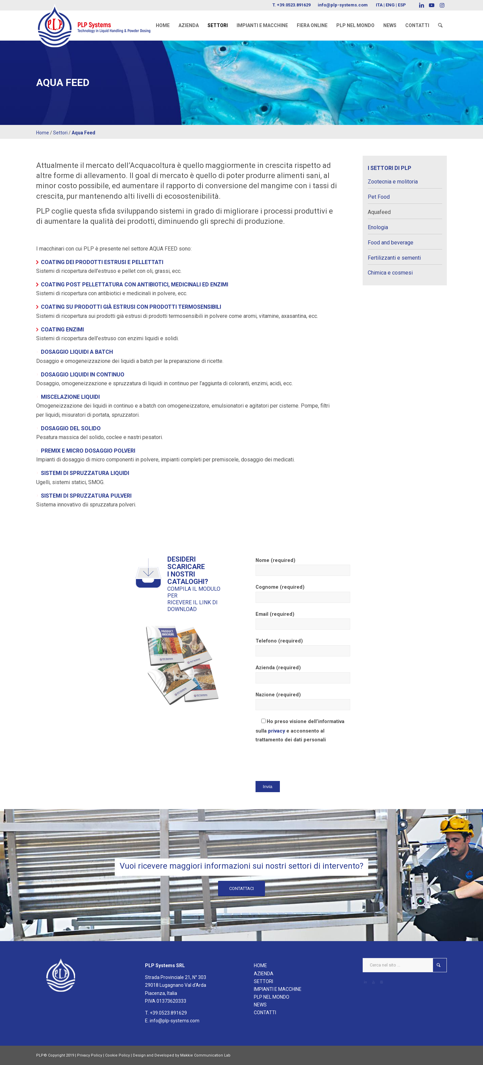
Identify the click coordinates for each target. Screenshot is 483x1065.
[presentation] (307, 762)
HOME (260, 965)
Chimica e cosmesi (390, 272)
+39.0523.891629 (294, 4)
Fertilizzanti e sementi (394, 258)
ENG (390, 4)
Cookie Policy (117, 1055)
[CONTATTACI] (241, 888)
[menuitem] (162, 25)
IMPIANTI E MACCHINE (277, 989)
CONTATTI (265, 1012)
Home (42, 132)
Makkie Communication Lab (205, 1055)
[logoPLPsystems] (98, 19)
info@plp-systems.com (343, 4)
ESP (402, 4)
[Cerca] (440, 25)
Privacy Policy (89, 1055)
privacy (276, 731)
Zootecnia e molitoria (393, 181)
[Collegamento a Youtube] (432, 5)
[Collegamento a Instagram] (442, 5)
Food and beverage (390, 242)
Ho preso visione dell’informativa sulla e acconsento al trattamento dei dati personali (300, 730)
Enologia (378, 227)
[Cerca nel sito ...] (404, 965)
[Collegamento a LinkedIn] (422, 5)
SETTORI (263, 981)
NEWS (260, 1004)
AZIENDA (263, 973)
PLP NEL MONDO (271, 997)
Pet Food (379, 197)
